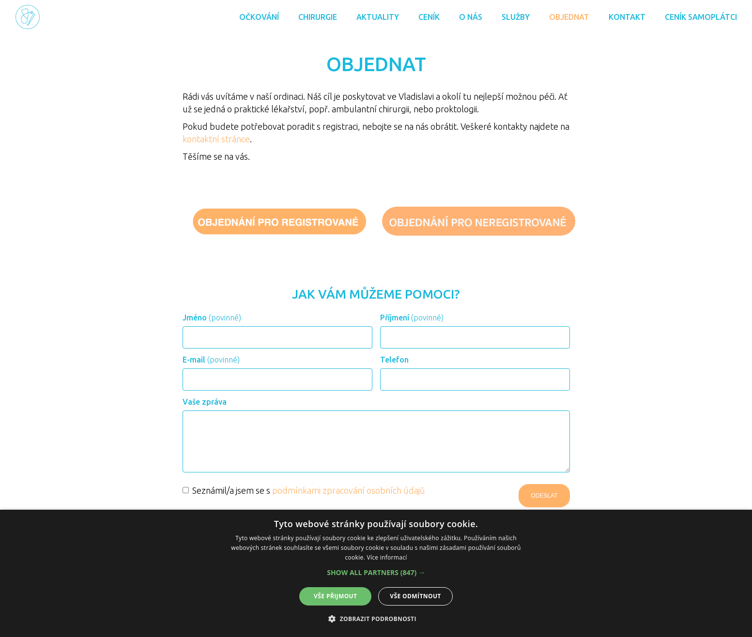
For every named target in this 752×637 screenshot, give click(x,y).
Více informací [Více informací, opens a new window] (387, 557)
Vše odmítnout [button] (415, 596)
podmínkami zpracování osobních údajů (348, 490)
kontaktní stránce (216, 139)
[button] (376, 572)
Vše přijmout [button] (335, 596)
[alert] (376, 573)
